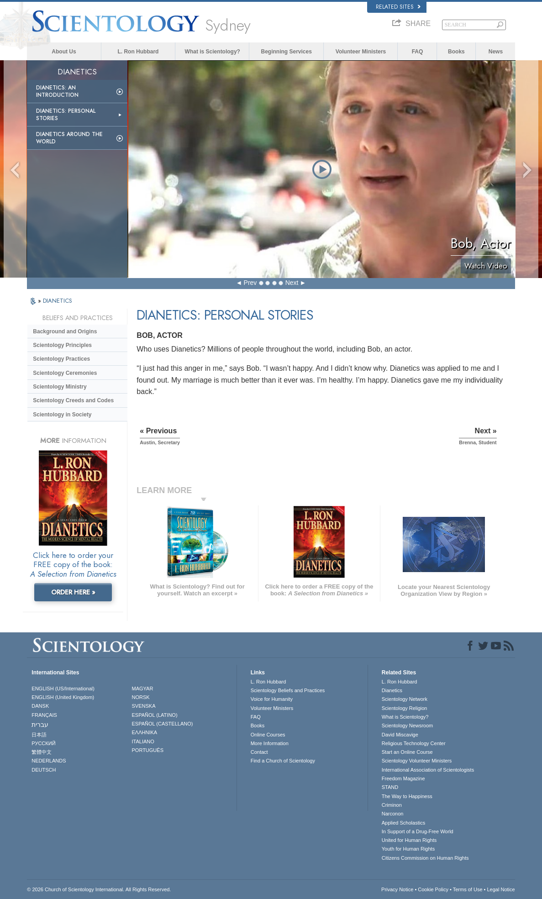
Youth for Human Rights (408, 849)
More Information (270, 743)
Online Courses (268, 734)
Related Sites (398, 7)
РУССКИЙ (43, 743)
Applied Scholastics (403, 822)
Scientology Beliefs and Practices (288, 690)
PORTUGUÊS (147, 750)
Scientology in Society (62, 414)
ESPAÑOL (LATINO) (155, 715)
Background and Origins (65, 331)
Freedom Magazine (403, 778)
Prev (250, 282)
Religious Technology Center (414, 743)
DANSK (40, 706)
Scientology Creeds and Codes (73, 400)
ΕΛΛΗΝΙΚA (145, 732)
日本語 (39, 734)
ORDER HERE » (73, 592)
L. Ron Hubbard (137, 51)
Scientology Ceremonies (65, 373)
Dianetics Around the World (69, 138)
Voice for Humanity (272, 699)
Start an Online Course (407, 752)
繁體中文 (42, 752)
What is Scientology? (212, 51)
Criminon (392, 805)
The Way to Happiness (407, 796)
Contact (259, 752)
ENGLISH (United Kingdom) (63, 697)
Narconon (393, 813)
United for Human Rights (409, 840)
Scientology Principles (62, 345)
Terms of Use (468, 889)
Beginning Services (286, 51)
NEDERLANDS (49, 760)
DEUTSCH (44, 770)
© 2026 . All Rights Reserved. (99, 889)
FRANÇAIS (44, 715)
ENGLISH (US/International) (63, 688)
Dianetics (392, 690)
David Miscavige (400, 734)
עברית (40, 724)
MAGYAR (142, 688)
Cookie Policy (433, 889)
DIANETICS (57, 300)
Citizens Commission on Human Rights (425, 858)
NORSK (141, 697)
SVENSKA (144, 706)
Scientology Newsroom (407, 725)
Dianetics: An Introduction (57, 91)
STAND (390, 787)
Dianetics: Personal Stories (65, 114)
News (496, 51)
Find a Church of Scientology (283, 760)
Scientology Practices (61, 359)
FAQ (417, 51)
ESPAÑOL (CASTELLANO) (162, 723)
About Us (64, 51)
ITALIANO (143, 741)
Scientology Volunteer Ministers (417, 760)
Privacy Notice (397, 889)
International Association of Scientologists (428, 770)
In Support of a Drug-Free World (417, 831)
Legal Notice (501, 889)
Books (456, 51)
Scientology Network (404, 699)
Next (292, 282)
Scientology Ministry (59, 387)
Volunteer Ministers (361, 51)
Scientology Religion (404, 708)
